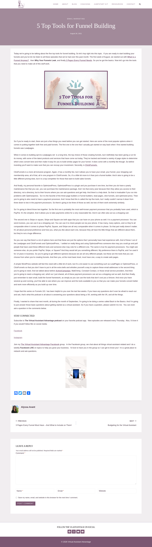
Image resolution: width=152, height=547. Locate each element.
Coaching (85, 4)
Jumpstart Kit (101, 4)
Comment (20, 453)
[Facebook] (69, 532)
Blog (74, 4)
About (65, 4)
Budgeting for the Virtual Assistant (107, 422)
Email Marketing (76, 19)
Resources (117, 4)
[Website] (117, 491)
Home (55, 4)
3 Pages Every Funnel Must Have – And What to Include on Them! (45, 422)
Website (102, 491)
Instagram (18, 338)
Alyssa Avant (28, 407)
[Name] (35, 491)
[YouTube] (78, 532)
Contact (131, 4)
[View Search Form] (140, 4)
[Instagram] (74, 532)
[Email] (76, 491)
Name (20, 491)
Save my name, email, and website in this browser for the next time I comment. (48, 497)
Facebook (18, 331)
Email (61, 491)
